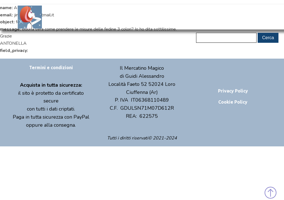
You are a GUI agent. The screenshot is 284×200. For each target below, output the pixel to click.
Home (94, 17)
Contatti (195, 17)
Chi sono (119, 17)
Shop (144, 17)
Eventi (169, 17)
